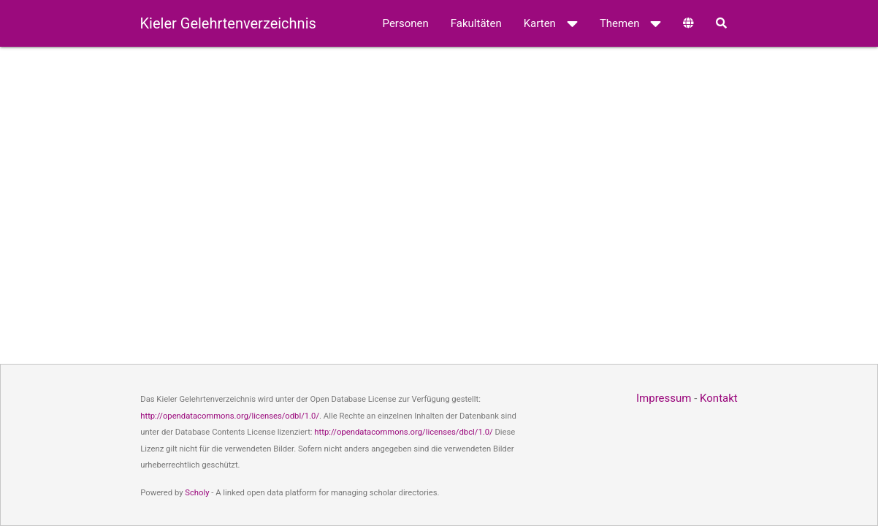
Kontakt (719, 398)
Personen (406, 23)
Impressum (663, 398)
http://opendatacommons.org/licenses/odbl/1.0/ (229, 416)
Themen (631, 23)
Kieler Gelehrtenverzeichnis (228, 23)
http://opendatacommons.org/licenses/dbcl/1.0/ (403, 432)
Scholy (197, 493)
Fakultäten (476, 23)
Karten (551, 23)
